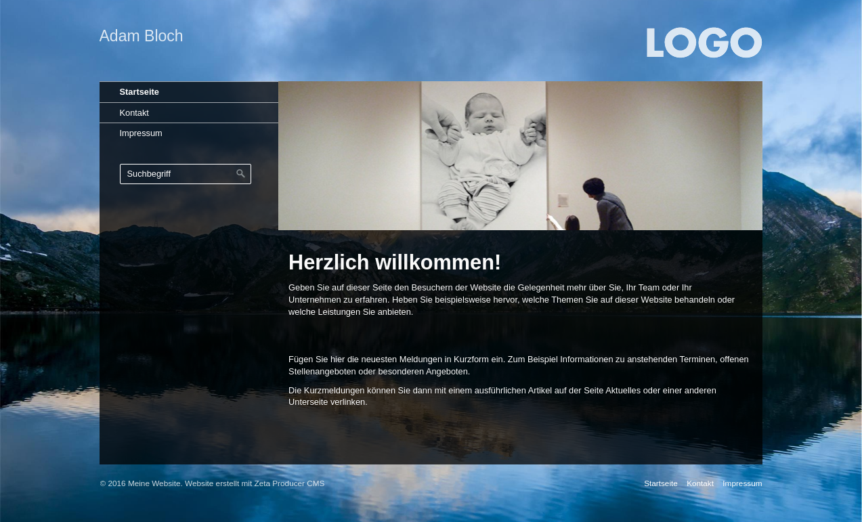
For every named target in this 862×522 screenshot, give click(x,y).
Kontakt (134, 113)
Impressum (141, 133)
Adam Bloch (142, 36)
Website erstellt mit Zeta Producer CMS (254, 483)
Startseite (139, 92)
